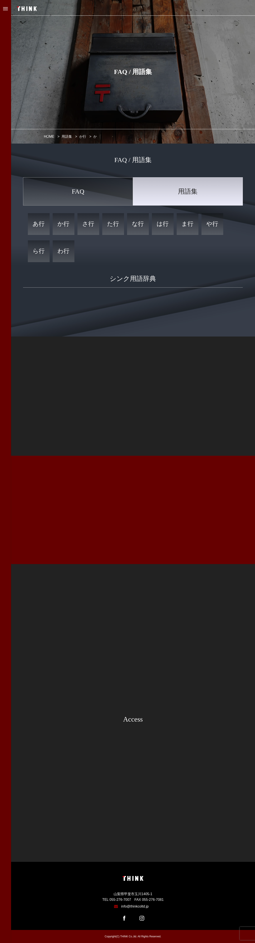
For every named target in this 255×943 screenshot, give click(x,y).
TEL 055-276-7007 (116, 899)
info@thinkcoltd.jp (135, 906)
